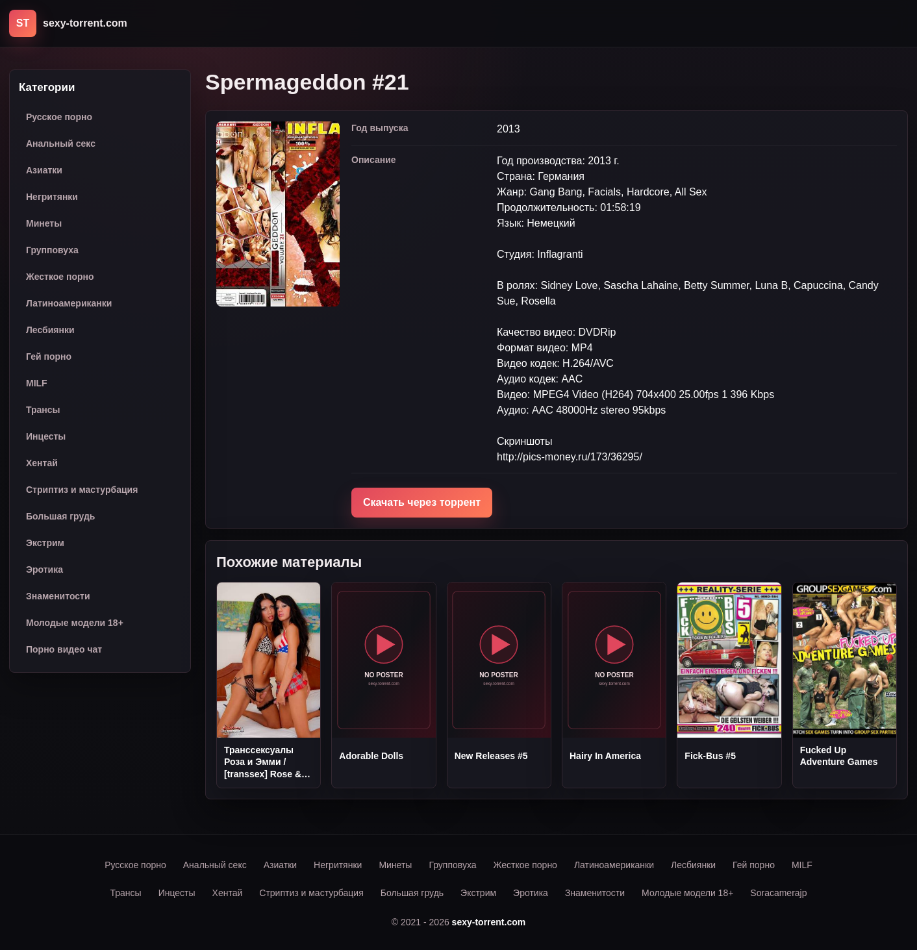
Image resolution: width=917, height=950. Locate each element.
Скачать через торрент (422, 502)
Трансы (43, 410)
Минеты (44, 223)
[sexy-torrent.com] (68, 23)
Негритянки (52, 197)
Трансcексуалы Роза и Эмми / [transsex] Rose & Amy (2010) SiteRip (265, 762)
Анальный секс (60, 143)
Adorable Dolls (371, 756)
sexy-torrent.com (489, 922)
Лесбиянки (50, 330)
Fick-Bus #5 (710, 756)
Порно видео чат (64, 649)
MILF (36, 383)
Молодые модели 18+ (74, 623)
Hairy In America (605, 756)
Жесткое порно (60, 276)
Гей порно (48, 356)
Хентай (42, 463)
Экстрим (45, 543)
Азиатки (44, 170)
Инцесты (46, 436)
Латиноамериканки (69, 303)
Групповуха (52, 250)
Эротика (44, 569)
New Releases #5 (491, 756)
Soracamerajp (778, 893)
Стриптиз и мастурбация (82, 489)
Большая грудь (60, 516)
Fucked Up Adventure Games (839, 756)
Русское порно (59, 117)
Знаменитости (58, 596)
